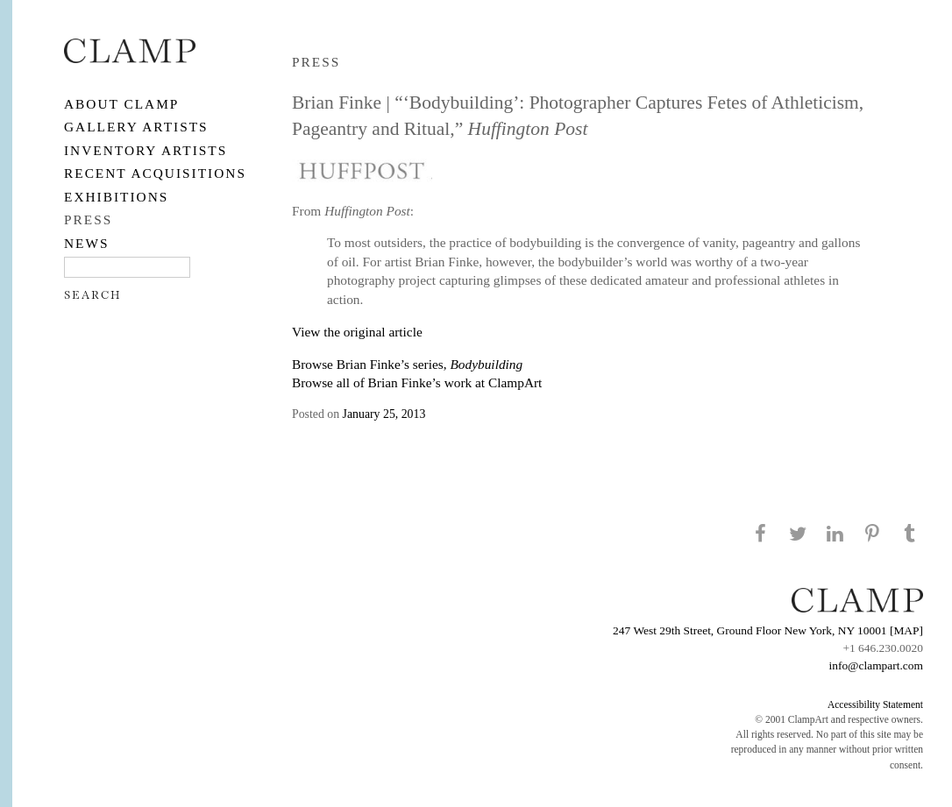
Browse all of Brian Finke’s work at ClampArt (417, 382)
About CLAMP (121, 103)
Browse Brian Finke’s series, (407, 364)
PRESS (88, 219)
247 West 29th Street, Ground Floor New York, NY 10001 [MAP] (768, 630)
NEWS (87, 243)
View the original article (357, 331)
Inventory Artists (145, 150)
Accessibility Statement (875, 704)
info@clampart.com (875, 665)
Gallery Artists (136, 126)
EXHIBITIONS (116, 196)
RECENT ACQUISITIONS (155, 173)
